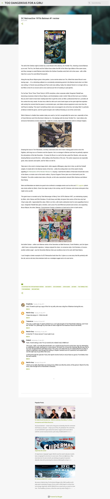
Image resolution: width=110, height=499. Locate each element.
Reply (28, 309)
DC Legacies (80, 185)
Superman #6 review (40, 450)
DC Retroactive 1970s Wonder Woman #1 (39, 171)
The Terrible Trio (82, 286)
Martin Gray (30, 312)
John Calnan (66, 286)
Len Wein (74, 286)
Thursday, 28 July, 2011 (40, 362)
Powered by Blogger (55, 496)
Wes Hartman (35, 289)
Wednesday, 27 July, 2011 (40, 331)
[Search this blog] (100, 3)
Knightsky (29, 304)
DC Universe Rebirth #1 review (43, 479)
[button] (22, 24)
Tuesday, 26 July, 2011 (38, 304)
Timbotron (29, 321)
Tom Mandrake (26, 289)
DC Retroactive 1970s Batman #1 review (32, 286)
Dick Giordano (57, 286)
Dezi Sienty (48, 286)
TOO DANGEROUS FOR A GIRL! (24, 2)
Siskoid (28, 340)
